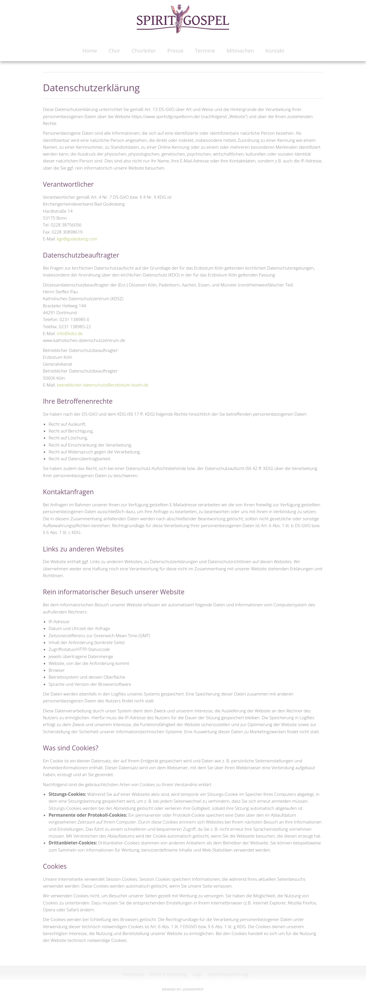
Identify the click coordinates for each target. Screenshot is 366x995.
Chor (114, 50)
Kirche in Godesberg (168, 974)
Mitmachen (240, 50)
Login (198, 974)
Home (89, 50)
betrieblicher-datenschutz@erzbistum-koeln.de (102, 384)
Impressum (134, 974)
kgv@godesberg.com (77, 238)
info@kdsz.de (70, 333)
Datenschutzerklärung (228, 974)
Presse (175, 50)
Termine (205, 50)
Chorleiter (144, 50)
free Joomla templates (183, 989)
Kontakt (274, 50)
